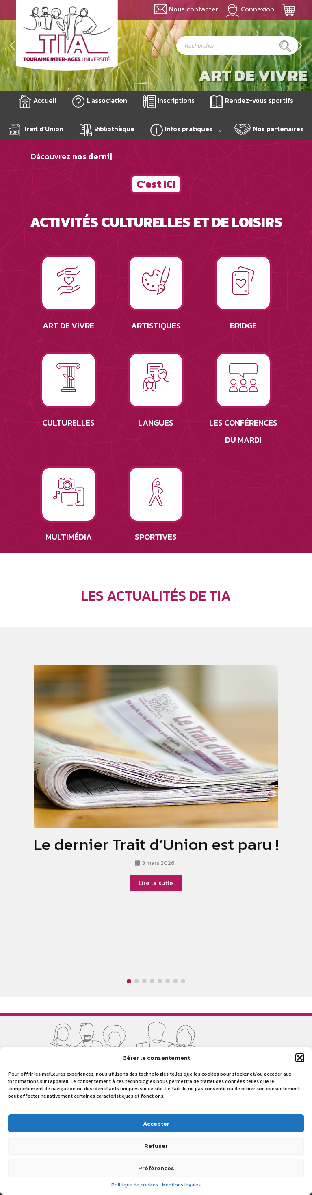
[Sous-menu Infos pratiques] (220, 130)
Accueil (44, 100)
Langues (155, 423)
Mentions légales (181, 1185)
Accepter (156, 1123)
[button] (300, 1058)
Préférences (156, 1168)
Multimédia (69, 537)
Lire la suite (156, 883)
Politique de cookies (134, 1185)
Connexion (257, 9)
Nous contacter (193, 9)
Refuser (156, 1145)
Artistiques (156, 326)
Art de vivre (253, 75)
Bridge (243, 326)
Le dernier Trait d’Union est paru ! (156, 844)
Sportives (156, 537)
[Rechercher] (285, 46)
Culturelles (68, 423)
